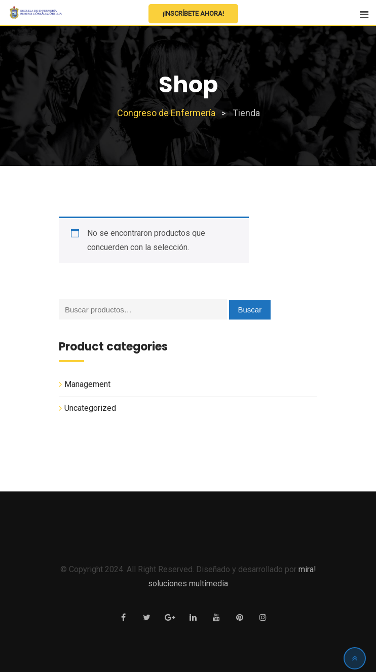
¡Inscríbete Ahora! (193, 13)
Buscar (250, 309)
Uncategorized (90, 408)
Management (87, 384)
